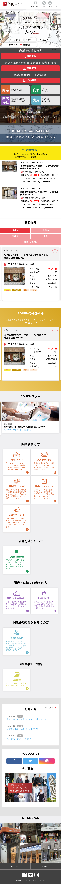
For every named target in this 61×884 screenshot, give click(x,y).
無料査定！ (30, 68)
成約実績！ (30, 80)
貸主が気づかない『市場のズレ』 (22, 738)
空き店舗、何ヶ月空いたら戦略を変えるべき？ (28, 719)
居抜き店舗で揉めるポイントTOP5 (22, 729)
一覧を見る (49, 708)
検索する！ (30, 56)
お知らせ (46, 866)
